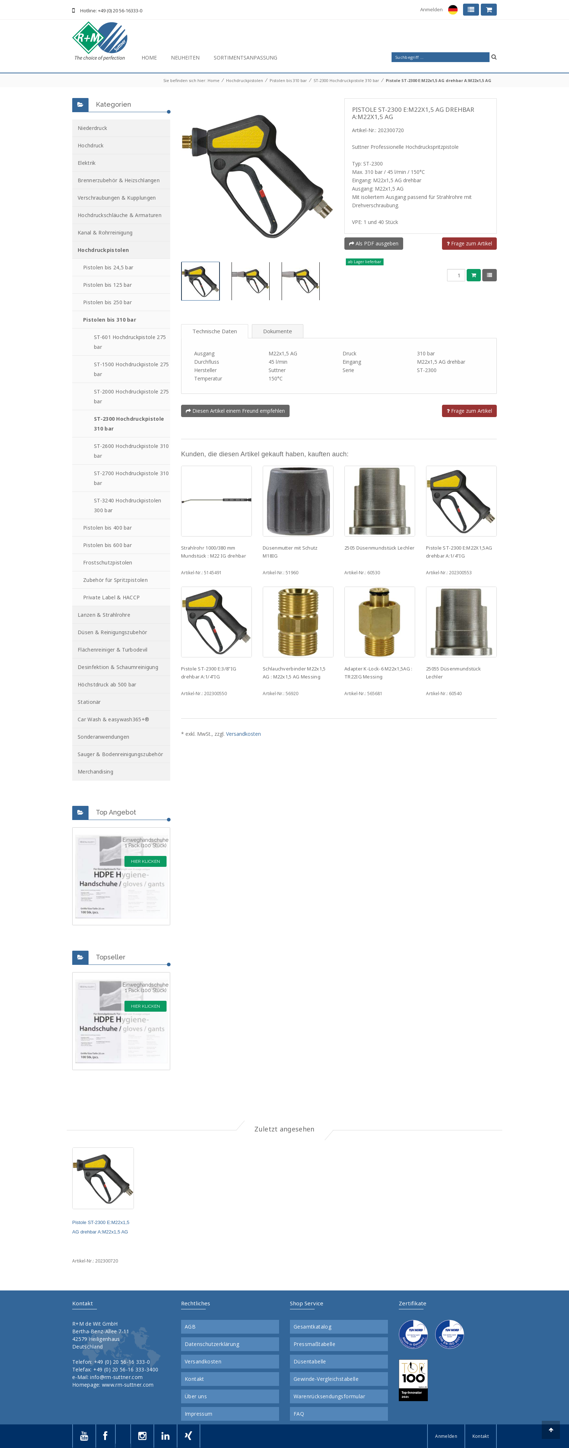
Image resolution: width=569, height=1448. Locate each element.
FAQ (299, 1414)
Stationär (89, 701)
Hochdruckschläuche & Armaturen (119, 215)
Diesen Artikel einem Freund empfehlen (235, 410)
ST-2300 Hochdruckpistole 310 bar (346, 80)
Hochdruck (91, 145)
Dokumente (277, 331)
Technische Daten (214, 331)
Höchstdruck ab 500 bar (107, 684)
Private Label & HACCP (111, 597)
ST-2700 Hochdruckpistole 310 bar (131, 478)
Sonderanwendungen (103, 736)
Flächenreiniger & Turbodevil (112, 649)
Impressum (199, 1414)
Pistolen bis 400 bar (107, 527)
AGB (190, 1326)
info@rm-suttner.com (116, 1377)
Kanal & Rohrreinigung (105, 232)
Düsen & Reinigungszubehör (112, 632)
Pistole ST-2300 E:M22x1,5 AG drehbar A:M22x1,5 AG (438, 80)
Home (149, 57)
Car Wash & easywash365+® (113, 719)
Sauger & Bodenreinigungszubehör (120, 754)
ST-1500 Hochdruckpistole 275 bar (131, 369)
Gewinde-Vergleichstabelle (326, 1379)
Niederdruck (92, 128)
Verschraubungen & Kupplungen (117, 197)
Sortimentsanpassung (245, 57)
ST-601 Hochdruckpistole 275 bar (130, 342)
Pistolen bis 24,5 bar (108, 267)
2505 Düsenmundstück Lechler (379, 547)
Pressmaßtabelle (314, 1344)
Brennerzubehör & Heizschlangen (119, 180)
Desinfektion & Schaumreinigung (118, 667)
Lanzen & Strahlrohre (104, 614)
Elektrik (86, 162)
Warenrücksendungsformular (329, 1396)
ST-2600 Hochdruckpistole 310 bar (131, 450)
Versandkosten (243, 733)
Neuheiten (185, 57)
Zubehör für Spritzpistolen (115, 579)
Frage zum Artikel (469, 243)
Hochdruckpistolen (244, 80)
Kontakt (194, 1379)
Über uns (196, 1396)
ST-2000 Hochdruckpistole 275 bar (131, 396)
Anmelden (431, 9)
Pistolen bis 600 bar (107, 545)
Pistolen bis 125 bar (107, 284)
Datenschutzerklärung (212, 1344)
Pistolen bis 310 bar (288, 80)
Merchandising (95, 771)
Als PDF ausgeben (373, 243)
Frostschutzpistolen (107, 562)
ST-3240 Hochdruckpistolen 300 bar (127, 505)
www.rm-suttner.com (127, 1384)
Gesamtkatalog (312, 1326)
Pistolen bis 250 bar (107, 302)
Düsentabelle (310, 1361)
